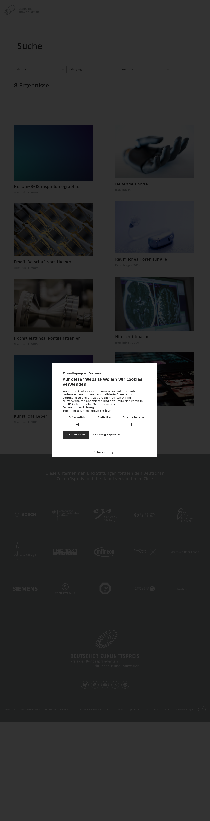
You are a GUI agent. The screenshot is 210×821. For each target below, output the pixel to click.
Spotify (125, 706)
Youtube (105, 706)
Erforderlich (77, 417)
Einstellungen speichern (106, 435)
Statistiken (105, 417)
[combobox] (40, 69)
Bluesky (85, 706)
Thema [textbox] (21, 69)
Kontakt (118, 730)
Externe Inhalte (133, 417)
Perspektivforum (30, 730)
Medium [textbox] (127, 69)
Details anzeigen (105, 452)
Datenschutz (152, 730)
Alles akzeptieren (75, 435)
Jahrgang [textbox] (75, 69)
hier (107, 410)
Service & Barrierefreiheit (94, 730)
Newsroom (10, 730)
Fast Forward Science (56, 730)
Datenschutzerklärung (78, 407)
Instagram (95, 706)
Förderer (184, 610)
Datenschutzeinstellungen (179, 730)
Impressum (134, 730)
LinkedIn (115, 706)
